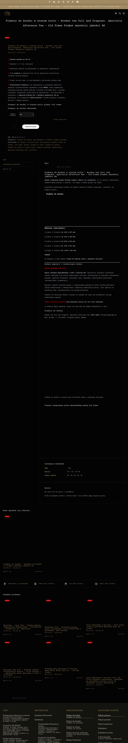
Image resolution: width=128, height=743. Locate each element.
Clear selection (60, 119)
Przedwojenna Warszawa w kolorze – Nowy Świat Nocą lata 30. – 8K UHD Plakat (62, 670)
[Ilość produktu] (14, 127)
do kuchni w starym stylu (28, 142)
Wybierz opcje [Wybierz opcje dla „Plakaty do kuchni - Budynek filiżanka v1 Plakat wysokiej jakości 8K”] (8, 571)
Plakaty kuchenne (43, 147)
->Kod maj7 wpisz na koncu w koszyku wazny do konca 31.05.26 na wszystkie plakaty (91, 6)
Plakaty (49, 140)
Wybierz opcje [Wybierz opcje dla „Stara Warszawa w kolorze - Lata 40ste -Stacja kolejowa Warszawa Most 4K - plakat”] (90, 634)
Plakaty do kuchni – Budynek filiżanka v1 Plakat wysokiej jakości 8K (23, 565)
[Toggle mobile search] (120, 13)
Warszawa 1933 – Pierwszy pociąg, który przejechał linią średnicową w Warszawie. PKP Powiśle (63, 629)
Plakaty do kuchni (24, 140)
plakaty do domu (37, 145)
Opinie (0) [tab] (7, 169)
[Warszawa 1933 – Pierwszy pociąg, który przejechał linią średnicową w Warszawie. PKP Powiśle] (64, 612)
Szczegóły (39, 571)
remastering (56, 147)
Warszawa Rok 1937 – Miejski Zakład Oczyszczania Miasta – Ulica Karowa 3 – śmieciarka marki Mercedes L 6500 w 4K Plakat (22, 672)
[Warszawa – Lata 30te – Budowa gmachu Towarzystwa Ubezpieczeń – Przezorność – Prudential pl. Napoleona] (22, 611)
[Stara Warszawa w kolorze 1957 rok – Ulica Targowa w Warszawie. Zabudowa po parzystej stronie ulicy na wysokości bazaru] (105, 658)
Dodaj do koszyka (30, 127)
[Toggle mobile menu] (124, 13)
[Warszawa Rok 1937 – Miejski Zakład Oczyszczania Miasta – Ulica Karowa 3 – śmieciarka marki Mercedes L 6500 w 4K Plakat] (22, 654)
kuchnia (54, 142)
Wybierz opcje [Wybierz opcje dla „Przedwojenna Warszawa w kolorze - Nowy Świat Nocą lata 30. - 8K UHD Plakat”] (49, 677)
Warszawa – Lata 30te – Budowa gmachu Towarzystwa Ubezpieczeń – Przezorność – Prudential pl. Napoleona (23, 627)
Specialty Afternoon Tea (17, 150)
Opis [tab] (4, 160)
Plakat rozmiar (13, 114)
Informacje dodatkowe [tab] (11, 164)
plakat (26, 145)
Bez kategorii (38, 140)
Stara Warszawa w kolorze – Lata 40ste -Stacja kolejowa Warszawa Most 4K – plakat (105, 626)
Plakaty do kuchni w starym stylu (21, 147)
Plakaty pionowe (60, 140)
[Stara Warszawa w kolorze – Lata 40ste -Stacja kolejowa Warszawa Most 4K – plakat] (105, 611)
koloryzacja (44, 142)
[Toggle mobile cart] (116, 13)
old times (18, 145)
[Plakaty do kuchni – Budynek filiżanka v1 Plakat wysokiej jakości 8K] (22, 538)
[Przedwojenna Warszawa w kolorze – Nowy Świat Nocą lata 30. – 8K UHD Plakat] (64, 653)
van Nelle (33, 150)
